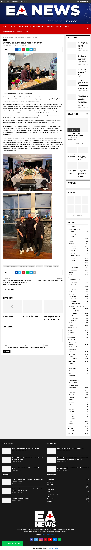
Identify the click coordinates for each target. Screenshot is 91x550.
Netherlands (74, 270)
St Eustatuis (70, 332)
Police (71, 272)
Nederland (74, 320)
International (72, 246)
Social (72, 239)
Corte (70, 351)
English (69, 227)
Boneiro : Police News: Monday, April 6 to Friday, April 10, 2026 (82, 72)
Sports (71, 241)
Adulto (71, 423)
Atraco (71, 414)
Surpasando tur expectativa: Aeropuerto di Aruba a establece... (82, 173)
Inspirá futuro (48, 266)
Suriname (71, 402)
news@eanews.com (49, 534)
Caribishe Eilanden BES (75, 306)
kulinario (56, 266)
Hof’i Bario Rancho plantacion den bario (75, 134)
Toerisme (71, 294)
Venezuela (73, 248)
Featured (69, 327)
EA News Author (7, 45)
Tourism (71, 243)
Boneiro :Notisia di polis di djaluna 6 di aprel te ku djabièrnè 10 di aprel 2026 (83, 45)
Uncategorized (71, 433)
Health (72, 231)
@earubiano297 (77, 215)
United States (74, 253)
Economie (73, 284)
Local (4, 26)
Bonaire (4, 39)
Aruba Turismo (24, 26)
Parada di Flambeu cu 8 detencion (21, 498)
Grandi (71, 421)
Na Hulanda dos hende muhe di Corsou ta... (71, 156)
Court (72, 236)
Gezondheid (74, 282)
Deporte (13, 26)
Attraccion (72, 375)
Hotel (70, 366)
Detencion (72, 411)
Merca (71, 399)
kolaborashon (23, 266)
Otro (70, 404)
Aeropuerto (72, 378)
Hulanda (71, 397)
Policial (71, 344)
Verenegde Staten (75, 303)
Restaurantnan (73, 371)
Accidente (72, 409)
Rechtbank (73, 289)
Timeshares (72, 368)
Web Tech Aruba (53, 548)
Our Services (15, 1)
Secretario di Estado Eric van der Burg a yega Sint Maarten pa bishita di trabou (73, 467)
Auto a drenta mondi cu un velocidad (50, 280)
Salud (70, 342)
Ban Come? (70, 428)
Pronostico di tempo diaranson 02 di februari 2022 (82, 157)
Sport (70, 291)
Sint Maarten (74, 262)
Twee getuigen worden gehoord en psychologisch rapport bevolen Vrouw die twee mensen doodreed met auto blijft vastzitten (83, 100)
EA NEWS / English (8, 31)
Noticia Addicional (74, 359)
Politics (71, 274)
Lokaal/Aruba (72, 279)
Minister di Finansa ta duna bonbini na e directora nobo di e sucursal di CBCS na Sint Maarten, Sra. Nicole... (72, 458)
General (71, 363)
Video (67, 26)
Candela (71, 416)
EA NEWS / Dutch (22, 31)
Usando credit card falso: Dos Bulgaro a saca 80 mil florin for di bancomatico (27, 480)
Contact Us (24, 1)
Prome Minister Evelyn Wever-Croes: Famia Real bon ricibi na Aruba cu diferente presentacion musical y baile (17, 282)
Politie (71, 323)
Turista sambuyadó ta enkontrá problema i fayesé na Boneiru (31, 315)
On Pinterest (71, 192)
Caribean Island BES (74, 255)
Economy (73, 234)
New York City (39, 266)
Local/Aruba (72, 229)
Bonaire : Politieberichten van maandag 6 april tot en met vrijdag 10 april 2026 (82, 59)
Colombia (73, 250)
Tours (70, 373)
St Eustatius (70, 335)
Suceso (50, 26)
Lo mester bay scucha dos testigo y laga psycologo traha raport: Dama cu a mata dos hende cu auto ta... (83, 84)
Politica (71, 347)
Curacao (73, 258)
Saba (72, 265)
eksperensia (31, 266)
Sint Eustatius (74, 267)
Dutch (69, 277)
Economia (72, 354)
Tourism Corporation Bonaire (11, 266)
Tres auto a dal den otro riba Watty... (71, 171)
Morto (58, 26)
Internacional (38, 26)
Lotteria (71, 356)
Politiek (71, 325)
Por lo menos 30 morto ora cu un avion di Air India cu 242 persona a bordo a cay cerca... (27, 489)
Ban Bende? (70, 431)
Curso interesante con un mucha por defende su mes (11, 315)
